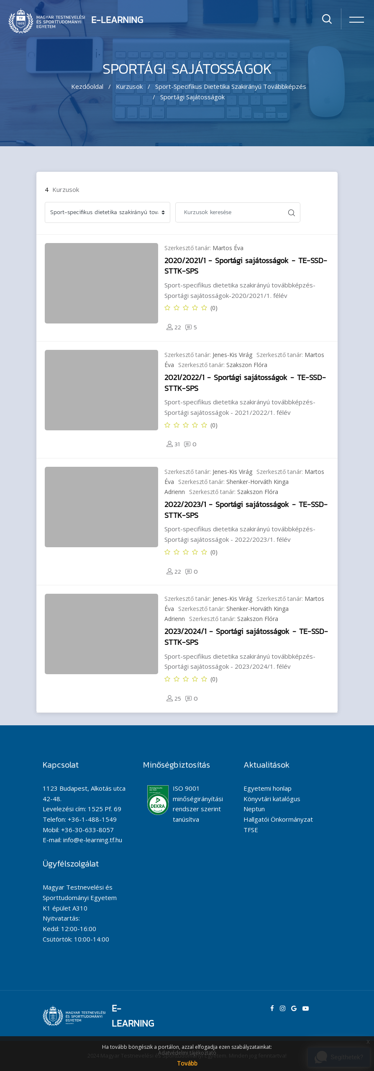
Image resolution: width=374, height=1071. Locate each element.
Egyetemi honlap (267, 788)
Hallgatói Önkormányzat (278, 819)
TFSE (250, 829)
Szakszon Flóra (246, 365)
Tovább (187, 1063)
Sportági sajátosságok (192, 97)
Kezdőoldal (87, 86)
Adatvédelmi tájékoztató (187, 1052)
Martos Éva (228, 248)
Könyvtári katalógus (271, 798)
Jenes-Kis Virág (232, 355)
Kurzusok (129, 86)
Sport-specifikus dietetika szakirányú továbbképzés (230, 86)
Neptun (254, 809)
